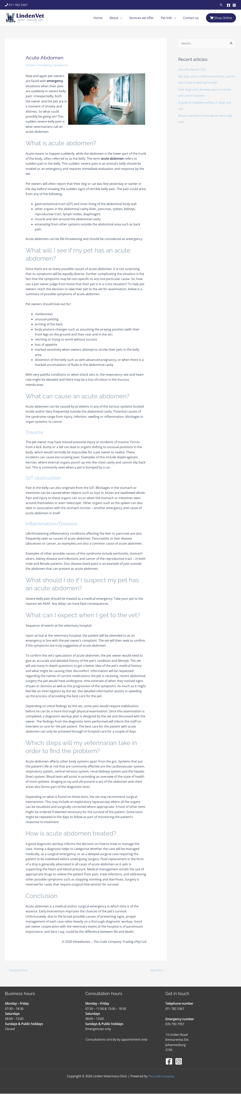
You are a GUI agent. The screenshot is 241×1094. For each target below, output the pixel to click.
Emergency (46, 65)
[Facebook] (228, 5)
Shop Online (221, 18)
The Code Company (161, 1076)
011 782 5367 (16, 5)
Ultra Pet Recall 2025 (193, 69)
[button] (221, 5)
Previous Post (17, 970)
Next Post (157, 970)
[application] (123, 18)
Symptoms (64, 65)
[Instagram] (234, 5)
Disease (31, 65)
